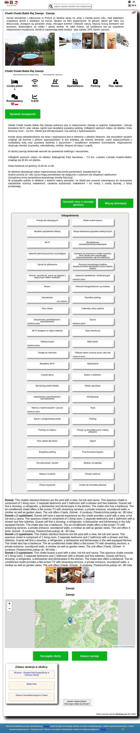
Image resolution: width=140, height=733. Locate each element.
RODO (103, 729)
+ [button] (9, 604)
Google (46, 726)
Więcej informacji (115, 203)
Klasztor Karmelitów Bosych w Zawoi (32, 695)
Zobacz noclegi (89, 656)
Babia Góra (32, 684)
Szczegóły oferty (50, 656)
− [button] (9, 608)
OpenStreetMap (128, 646)
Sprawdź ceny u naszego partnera (78, 203)
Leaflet (115, 646)
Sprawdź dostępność (23, 114)
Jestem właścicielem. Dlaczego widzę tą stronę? (77, 702)
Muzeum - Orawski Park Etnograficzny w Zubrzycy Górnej (31, 674)
